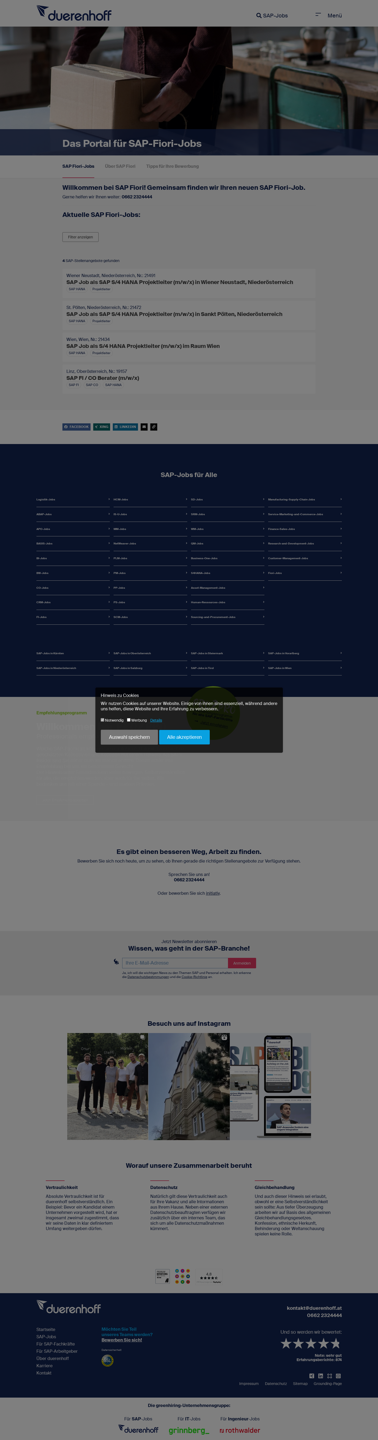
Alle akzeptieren (184, 737)
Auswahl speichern (129, 737)
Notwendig (112, 720)
